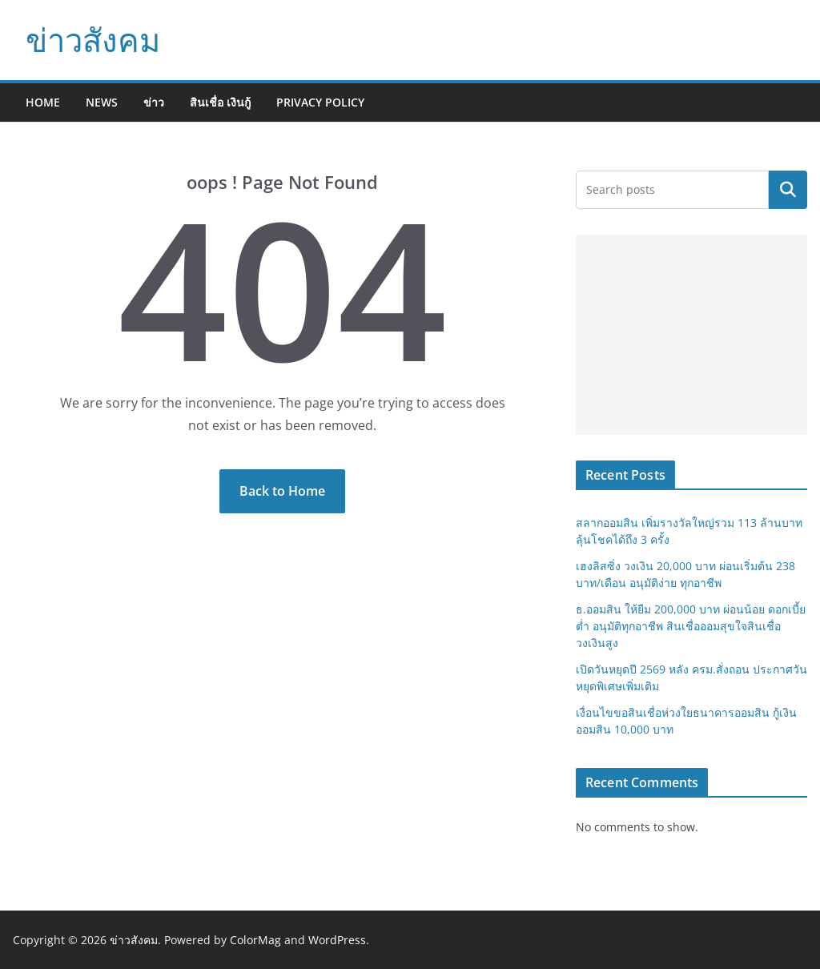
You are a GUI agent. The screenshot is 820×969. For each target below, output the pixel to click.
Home (43, 102)
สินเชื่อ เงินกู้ (220, 102)
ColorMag (255, 939)
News (102, 102)
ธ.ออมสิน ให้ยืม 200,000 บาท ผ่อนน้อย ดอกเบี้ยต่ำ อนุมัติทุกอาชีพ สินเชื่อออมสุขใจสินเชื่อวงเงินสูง (691, 625)
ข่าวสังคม (93, 40)
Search (788, 190)
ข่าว (153, 102)
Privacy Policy (320, 102)
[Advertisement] (691, 335)
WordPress (337, 939)
